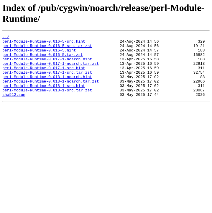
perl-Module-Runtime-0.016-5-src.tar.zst (47, 48)
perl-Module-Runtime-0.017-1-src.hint (43, 75)
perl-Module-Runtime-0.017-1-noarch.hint (47, 64)
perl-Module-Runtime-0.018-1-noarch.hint (47, 85)
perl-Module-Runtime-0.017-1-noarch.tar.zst (50, 69)
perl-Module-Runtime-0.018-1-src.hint (43, 96)
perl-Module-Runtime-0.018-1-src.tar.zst (47, 101)
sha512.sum (13, 106)
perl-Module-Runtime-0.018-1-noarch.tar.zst (50, 90)
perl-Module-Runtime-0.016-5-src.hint (43, 43)
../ (5, 37)
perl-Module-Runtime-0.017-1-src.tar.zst (47, 80)
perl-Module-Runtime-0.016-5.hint (39, 53)
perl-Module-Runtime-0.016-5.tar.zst (42, 59)
